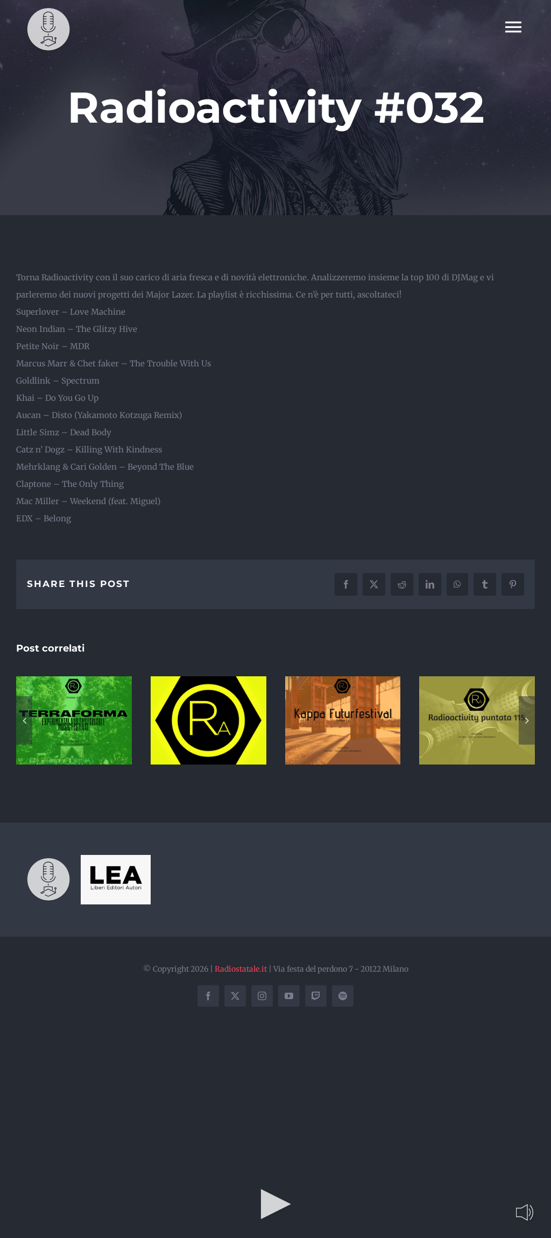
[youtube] (289, 996)
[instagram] (262, 996)
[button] (24, 720)
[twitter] (235, 996)
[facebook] (208, 996)
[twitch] (316, 996)
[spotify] (343, 996)
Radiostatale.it (241, 969)
